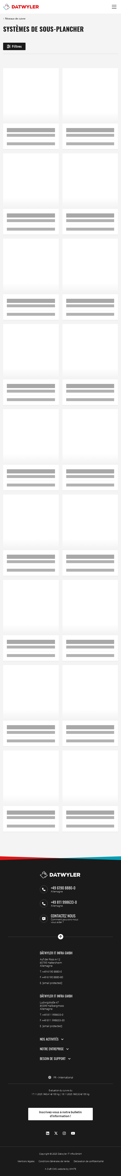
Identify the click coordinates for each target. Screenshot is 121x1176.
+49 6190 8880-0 (52, 971)
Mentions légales (26, 1161)
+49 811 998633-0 (52, 1014)
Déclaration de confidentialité (89, 1161)
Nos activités (49, 1039)
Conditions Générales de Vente (54, 1161)
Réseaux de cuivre (15, 18)
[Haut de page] (60, 936)
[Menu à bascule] (114, 7)
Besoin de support (53, 1059)
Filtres (14, 46)
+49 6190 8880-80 (52, 977)
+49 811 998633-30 (53, 1020)
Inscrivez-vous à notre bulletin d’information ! (60, 1114)
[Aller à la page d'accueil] (21, 7)
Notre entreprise (52, 1049)
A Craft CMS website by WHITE (60, 1168)
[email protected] (52, 983)
